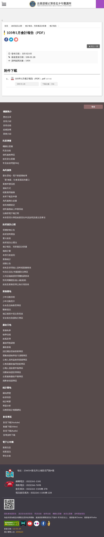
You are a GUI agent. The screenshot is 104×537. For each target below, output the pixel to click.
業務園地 (7, 291)
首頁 (6, 26)
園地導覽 (7, 393)
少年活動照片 (9, 301)
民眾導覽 (7, 140)
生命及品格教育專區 (12, 305)
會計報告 (53, 26)
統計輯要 (7, 401)
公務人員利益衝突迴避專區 (15, 359)
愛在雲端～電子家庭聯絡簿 (15, 175)
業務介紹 (7, 133)
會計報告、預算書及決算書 (35, 26)
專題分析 (7, 405)
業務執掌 (7, 330)
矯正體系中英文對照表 (13, 313)
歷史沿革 (7, 117)
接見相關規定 (9, 205)
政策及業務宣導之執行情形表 (16, 284)
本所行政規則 (9, 255)
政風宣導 (7, 338)
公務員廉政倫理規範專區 (14, 364)
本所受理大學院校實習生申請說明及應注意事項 (24, 217)
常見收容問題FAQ (11, 163)
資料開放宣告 (79, 514)
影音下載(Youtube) (11, 422)
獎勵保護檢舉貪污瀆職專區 (15, 355)
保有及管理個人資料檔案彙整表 (17, 267)
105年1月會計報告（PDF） (26, 33)
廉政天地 (7, 325)
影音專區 (7, 416)
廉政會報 (7, 347)
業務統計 (7, 259)
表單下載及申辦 (10, 196)
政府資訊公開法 (10, 242)
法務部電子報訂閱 (11, 213)
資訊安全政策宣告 (25, 514)
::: (2, 2)
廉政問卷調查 (9, 343)
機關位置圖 (8, 146)
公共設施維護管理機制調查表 (16, 276)
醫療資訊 (7, 309)
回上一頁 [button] (94, 46)
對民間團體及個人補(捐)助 (14, 280)
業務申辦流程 (9, 184)
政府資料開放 (9, 234)
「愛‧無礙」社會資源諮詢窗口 (16, 179)
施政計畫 (7, 251)
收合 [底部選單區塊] (93, 107)
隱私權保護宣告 (10, 514)
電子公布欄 (8, 442)
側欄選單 (4, 4)
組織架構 (7, 129)
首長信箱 (7, 125)
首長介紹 (7, 121)
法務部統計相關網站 (12, 410)
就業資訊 (7, 451)
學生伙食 (7, 456)
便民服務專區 (9, 154)
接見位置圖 (68, 514)
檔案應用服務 (9, 192)
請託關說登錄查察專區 (13, 351)
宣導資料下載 (9, 435)
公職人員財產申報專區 (13, 368)
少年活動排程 (9, 297)
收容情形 (7, 397)
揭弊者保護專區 (10, 380)
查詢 (100, 4)
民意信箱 (7, 150)
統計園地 (7, 387)
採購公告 (7, 263)
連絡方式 (7, 188)
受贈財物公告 (9, 230)
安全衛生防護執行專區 (13, 318)
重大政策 (7, 238)
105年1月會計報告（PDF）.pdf (33, 78)
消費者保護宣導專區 (12, 372)
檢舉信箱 (7, 334)
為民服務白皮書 (10, 200)
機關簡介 (7, 111)
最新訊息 (7, 447)
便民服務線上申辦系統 (13, 209)
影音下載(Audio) (10, 431)
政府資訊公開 (16, 26)
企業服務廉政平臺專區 (13, 376)
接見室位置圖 (9, 159)
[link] (6, 39)
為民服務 (7, 170)
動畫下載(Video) (10, 426)
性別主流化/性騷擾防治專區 (15, 272)
